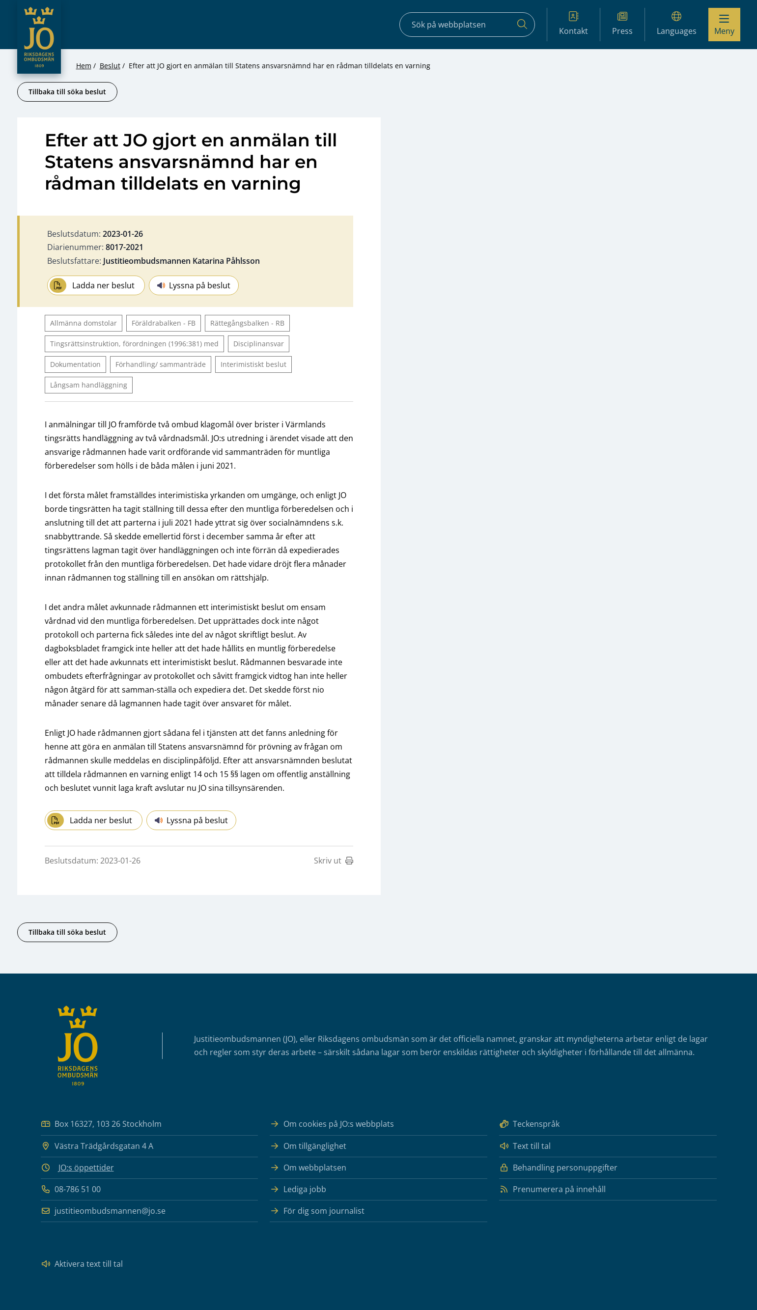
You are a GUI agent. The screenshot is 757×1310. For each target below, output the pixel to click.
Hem (83, 65)
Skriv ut (333, 860)
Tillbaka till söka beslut (67, 91)
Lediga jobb (298, 1189)
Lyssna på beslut (193, 285)
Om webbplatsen (308, 1167)
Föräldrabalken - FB (164, 323)
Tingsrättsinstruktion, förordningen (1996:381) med (134, 343)
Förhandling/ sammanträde (160, 364)
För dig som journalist (317, 1211)
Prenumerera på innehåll (552, 1189)
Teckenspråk (529, 1124)
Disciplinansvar (258, 343)
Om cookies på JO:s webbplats (332, 1124)
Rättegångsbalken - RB (247, 323)
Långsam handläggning (88, 385)
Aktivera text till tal (82, 1264)
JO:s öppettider (86, 1167)
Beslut (110, 65)
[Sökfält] (467, 24)
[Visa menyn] (724, 24)
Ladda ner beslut (92, 285)
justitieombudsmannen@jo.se (103, 1211)
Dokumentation (75, 364)
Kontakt (573, 23)
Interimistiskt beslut (253, 364)
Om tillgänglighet (308, 1146)
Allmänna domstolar (83, 323)
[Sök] (522, 24)
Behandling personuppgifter (558, 1167)
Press (622, 23)
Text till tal (525, 1146)
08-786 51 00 (71, 1189)
